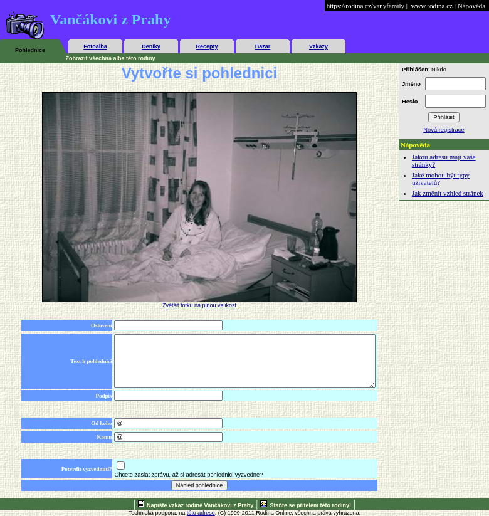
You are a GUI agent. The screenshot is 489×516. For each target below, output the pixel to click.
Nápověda (472, 5)
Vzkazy (318, 46)
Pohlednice (30, 50)
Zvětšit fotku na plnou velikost (199, 305)
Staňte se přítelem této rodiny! (310, 505)
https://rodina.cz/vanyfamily (365, 5)
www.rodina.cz (431, 5)
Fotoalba (95, 46)
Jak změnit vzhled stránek (447, 193)
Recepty (207, 46)
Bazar (263, 46)
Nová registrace (443, 130)
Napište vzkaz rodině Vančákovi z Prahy (200, 505)
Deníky (151, 46)
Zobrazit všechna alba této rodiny (110, 58)
